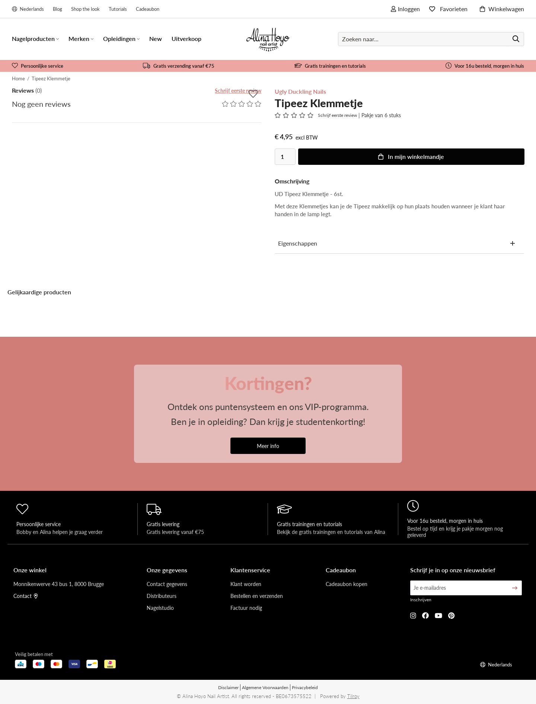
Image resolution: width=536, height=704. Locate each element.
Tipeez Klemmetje (51, 78)
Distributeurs (161, 595)
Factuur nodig (246, 607)
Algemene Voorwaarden (265, 687)
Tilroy (353, 696)
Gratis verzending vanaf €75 (178, 65)
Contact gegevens (167, 584)
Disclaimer (228, 687)
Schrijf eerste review (238, 90)
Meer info (268, 445)
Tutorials (118, 8)
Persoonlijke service (37, 65)
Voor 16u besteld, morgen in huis (485, 65)
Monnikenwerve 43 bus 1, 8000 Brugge (58, 584)
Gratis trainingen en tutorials (330, 65)
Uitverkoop (186, 38)
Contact (25, 595)
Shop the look (85, 8)
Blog (57, 8)
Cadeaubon (147, 8)
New (155, 38)
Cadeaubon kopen (346, 584)
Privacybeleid (305, 687)
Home (18, 78)
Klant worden (245, 584)
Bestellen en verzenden (256, 595)
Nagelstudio (160, 607)
